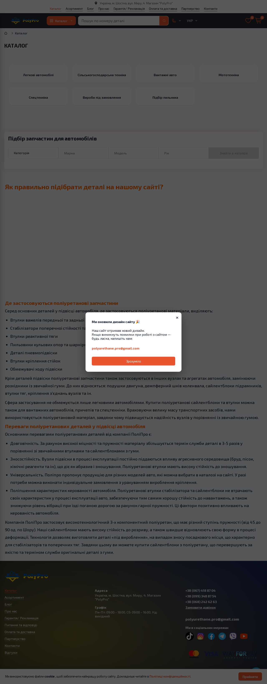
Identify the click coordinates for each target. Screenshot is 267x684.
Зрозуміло (133, 361)
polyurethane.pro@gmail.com (115, 348)
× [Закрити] (177, 317)
